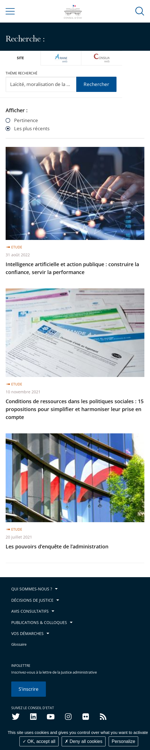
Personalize (123, 741)
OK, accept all (39, 741)
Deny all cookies (83, 741)
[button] (139, 11)
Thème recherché (21, 73)
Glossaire (18, 644)
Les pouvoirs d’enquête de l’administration (57, 546)
